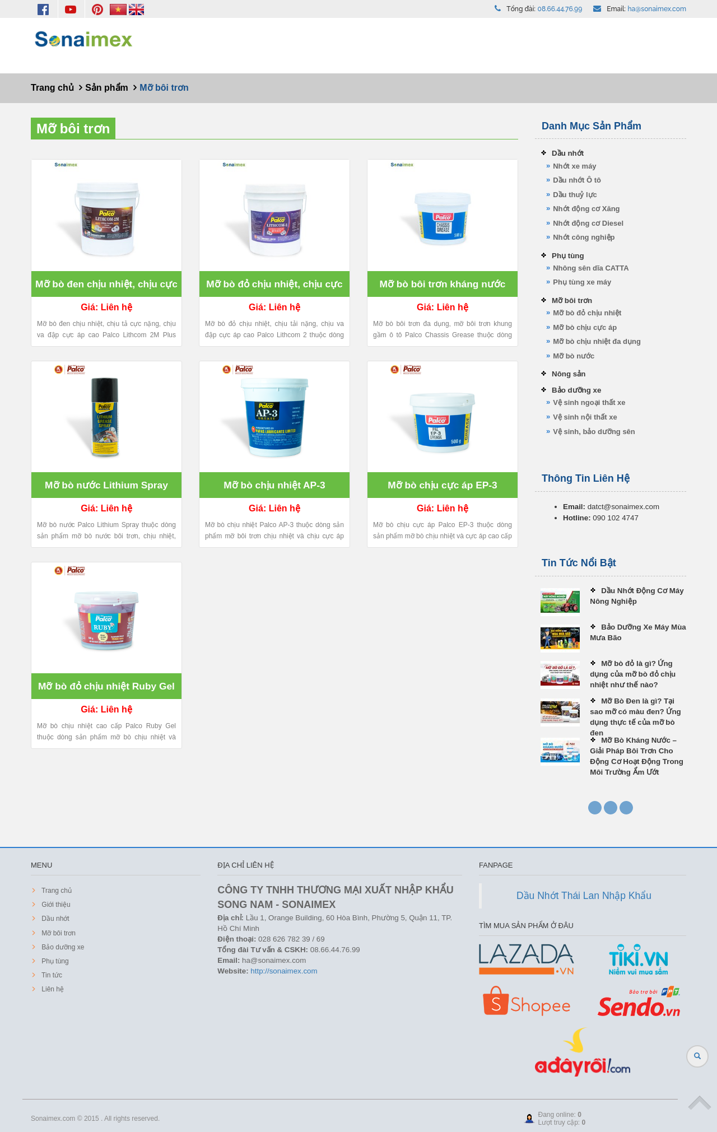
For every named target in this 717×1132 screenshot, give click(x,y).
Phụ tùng (568, 255)
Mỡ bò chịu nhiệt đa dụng (597, 341)
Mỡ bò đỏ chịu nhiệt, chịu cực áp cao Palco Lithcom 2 (274, 287)
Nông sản (568, 374)
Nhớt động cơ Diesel (588, 223)
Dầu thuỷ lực (575, 194)
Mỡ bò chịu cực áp (585, 327)
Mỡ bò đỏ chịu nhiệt (587, 313)
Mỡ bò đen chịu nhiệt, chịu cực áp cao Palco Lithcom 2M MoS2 (106, 287)
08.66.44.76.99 (560, 9)
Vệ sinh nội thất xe (585, 417)
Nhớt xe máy (574, 166)
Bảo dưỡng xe (576, 390)
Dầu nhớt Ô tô (577, 180)
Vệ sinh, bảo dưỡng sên (594, 431)
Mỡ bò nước (573, 356)
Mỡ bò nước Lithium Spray (106, 485)
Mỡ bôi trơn (73, 128)
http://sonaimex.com (283, 971)
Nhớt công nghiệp (583, 237)
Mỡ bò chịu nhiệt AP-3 (274, 485)
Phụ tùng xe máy (582, 282)
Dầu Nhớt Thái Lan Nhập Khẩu (583, 895)
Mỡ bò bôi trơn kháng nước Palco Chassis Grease (442, 287)
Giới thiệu (55, 905)
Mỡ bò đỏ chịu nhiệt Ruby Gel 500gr (106, 690)
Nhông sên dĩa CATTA (590, 268)
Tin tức (51, 975)
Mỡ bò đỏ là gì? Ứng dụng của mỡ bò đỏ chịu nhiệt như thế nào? (633, 674)
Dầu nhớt (568, 153)
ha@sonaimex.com (657, 9)
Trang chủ (56, 891)
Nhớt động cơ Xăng (586, 208)
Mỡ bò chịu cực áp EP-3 (442, 485)
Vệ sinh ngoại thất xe (589, 402)
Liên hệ (52, 989)
